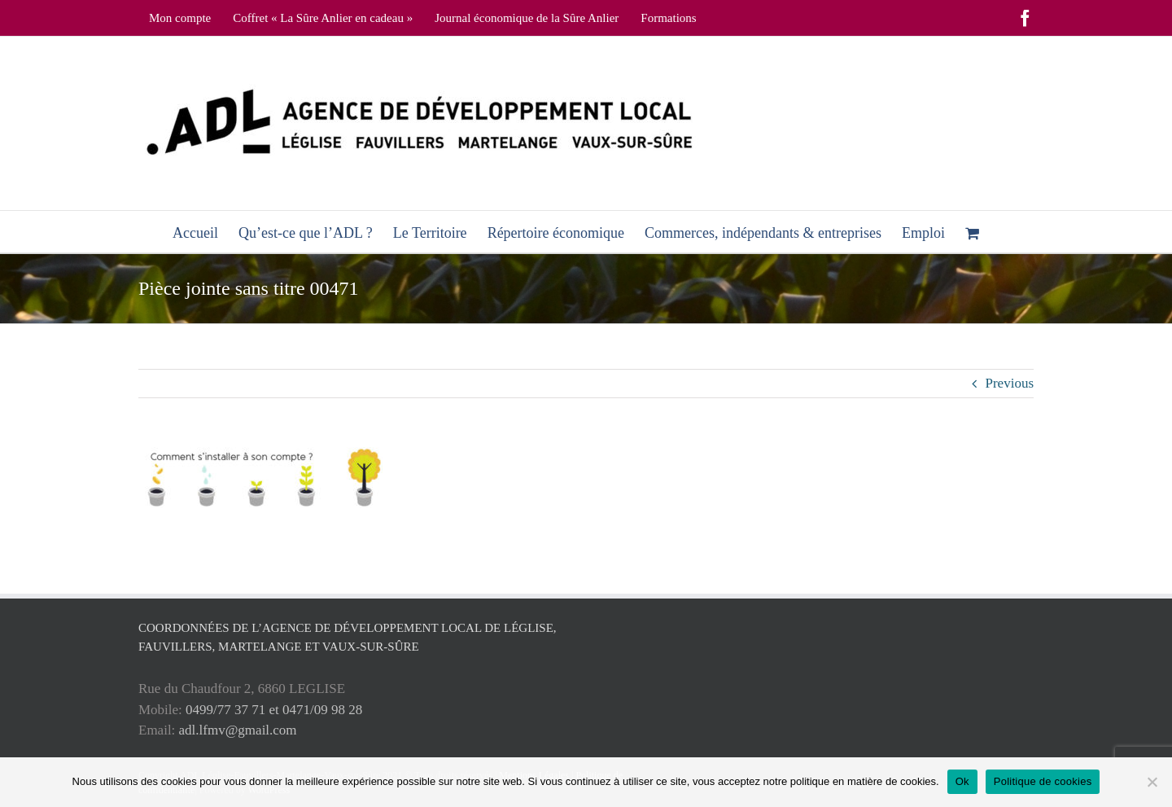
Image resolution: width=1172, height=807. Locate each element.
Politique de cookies (1043, 781)
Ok (962, 781)
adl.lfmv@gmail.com (238, 730)
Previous (1010, 383)
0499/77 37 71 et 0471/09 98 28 (274, 709)
